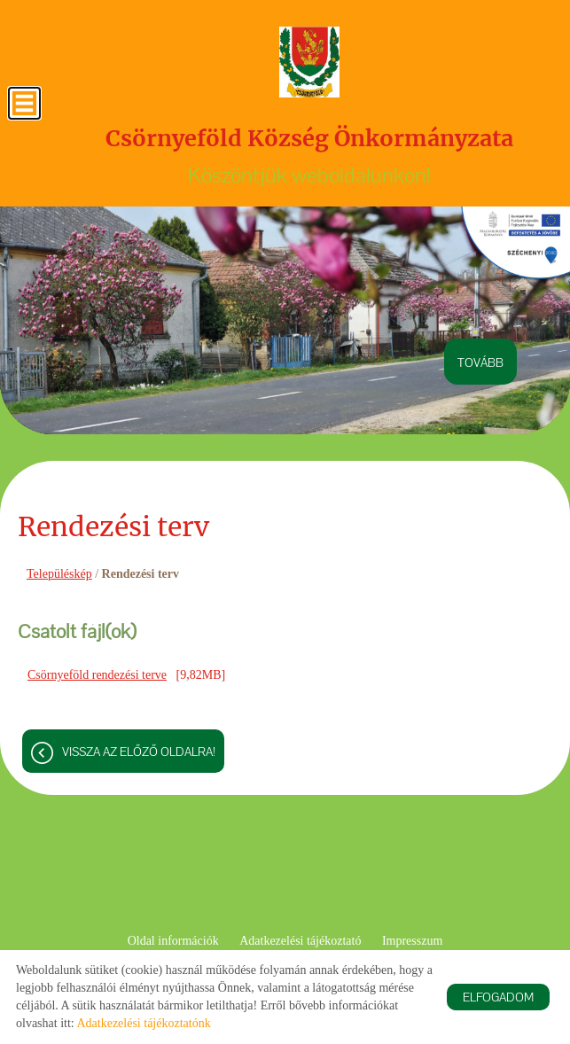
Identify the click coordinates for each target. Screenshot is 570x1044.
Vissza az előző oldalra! (138, 752)
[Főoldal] (309, 62)
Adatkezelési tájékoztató (300, 940)
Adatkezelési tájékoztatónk (143, 1023)
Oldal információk (173, 940)
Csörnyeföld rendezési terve (97, 675)
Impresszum (412, 940)
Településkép (59, 573)
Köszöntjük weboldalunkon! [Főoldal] (309, 156)
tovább (480, 362)
